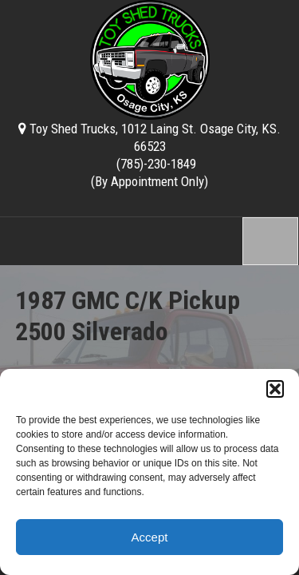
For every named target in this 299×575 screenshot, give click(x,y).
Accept (150, 537)
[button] (275, 389)
